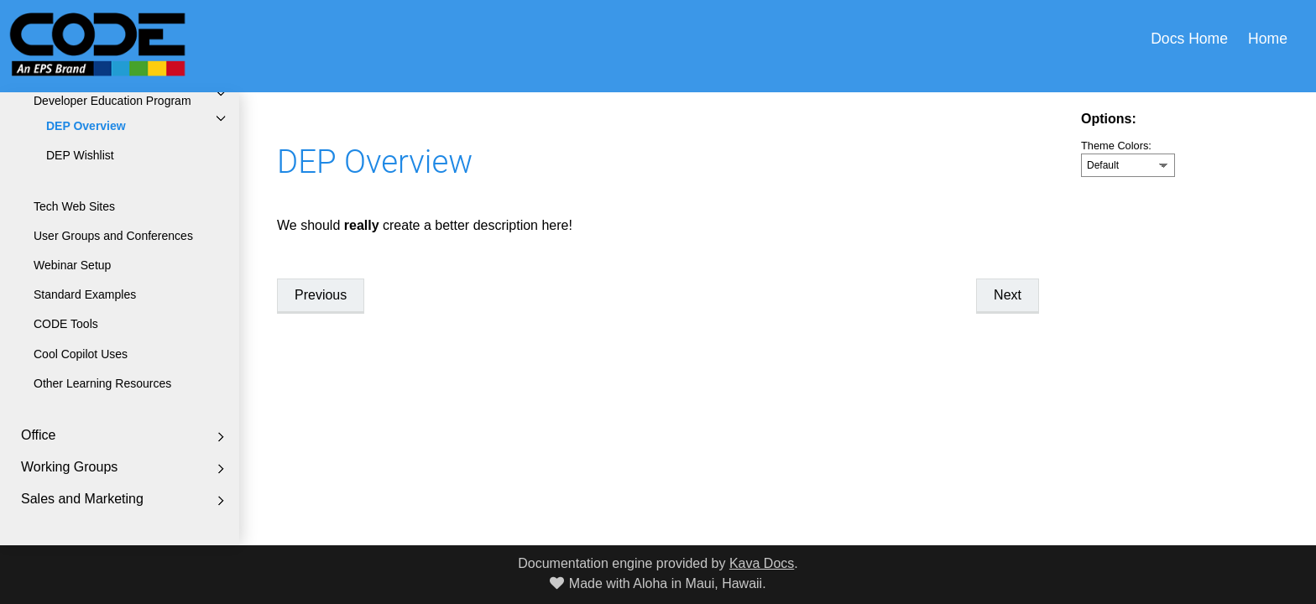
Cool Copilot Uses (81, 354)
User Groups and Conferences (113, 235)
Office (38, 435)
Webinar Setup (72, 265)
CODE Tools (66, 324)
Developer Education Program (112, 100)
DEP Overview (86, 126)
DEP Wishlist (80, 155)
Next (1007, 295)
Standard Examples (85, 294)
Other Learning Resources (102, 383)
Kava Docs (761, 563)
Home (1267, 38)
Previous (321, 295)
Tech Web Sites (74, 206)
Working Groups (69, 467)
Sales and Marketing (82, 499)
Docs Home (1189, 38)
